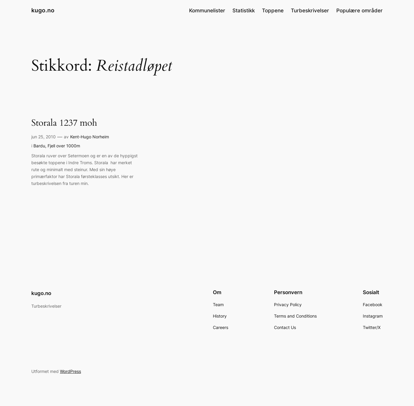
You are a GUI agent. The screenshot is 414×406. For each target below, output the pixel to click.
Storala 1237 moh (64, 123)
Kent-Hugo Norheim (89, 136)
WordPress (70, 371)
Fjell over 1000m (64, 145)
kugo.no (42, 10)
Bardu (39, 145)
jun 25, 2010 (43, 136)
